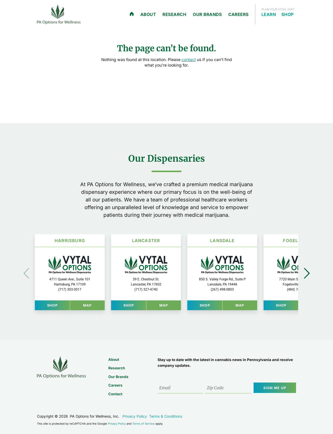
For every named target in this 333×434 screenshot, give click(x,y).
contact (189, 59)
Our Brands (207, 14)
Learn (268, 14)
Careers (238, 14)
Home (132, 14)
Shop (287, 14)
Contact (115, 394)
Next (306, 273)
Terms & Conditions (165, 416)
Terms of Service (143, 423)
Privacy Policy (135, 416)
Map (94, 305)
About (148, 14)
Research (174, 14)
